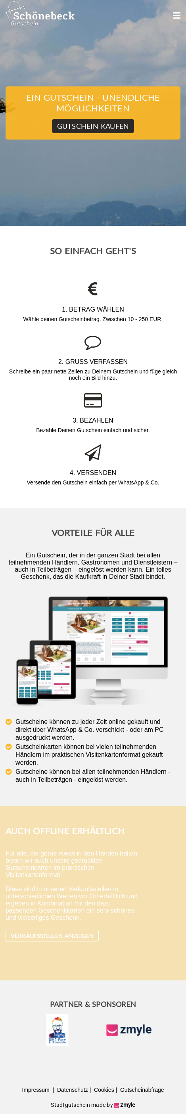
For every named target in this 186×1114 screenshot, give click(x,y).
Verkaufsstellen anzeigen (52, 935)
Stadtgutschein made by (93, 1105)
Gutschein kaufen (93, 126)
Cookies (103, 1090)
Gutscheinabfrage (141, 1090)
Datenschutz (72, 1090)
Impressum (36, 1090)
